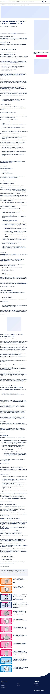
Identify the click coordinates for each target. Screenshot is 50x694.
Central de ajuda (37, 685)
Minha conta (36, 683)
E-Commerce (8, 4)
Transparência (3, 685)
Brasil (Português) (41, 690)
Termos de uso (3, 687)
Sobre (18, 683)
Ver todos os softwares (41, 55)
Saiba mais (18, 573)
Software (18, 685)
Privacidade (3, 683)
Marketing (3, 4)
